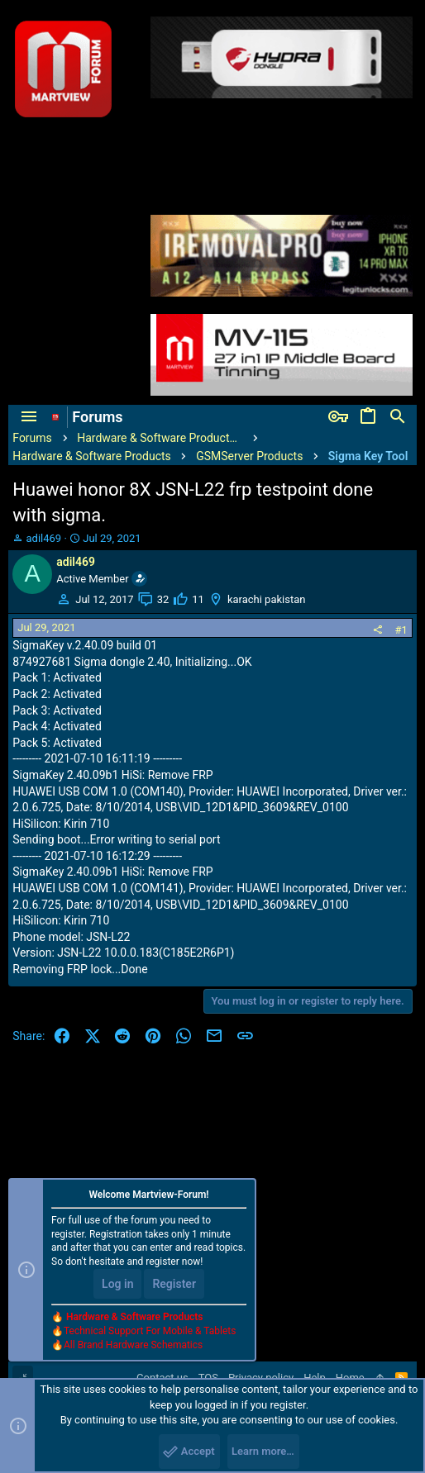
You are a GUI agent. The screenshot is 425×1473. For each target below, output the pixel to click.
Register (174, 1283)
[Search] (398, 417)
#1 (400, 630)
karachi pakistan (266, 599)
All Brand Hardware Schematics (133, 1345)
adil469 (44, 538)
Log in (117, 1283)
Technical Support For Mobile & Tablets (150, 1331)
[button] (28, 417)
